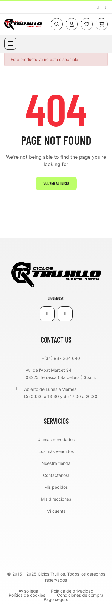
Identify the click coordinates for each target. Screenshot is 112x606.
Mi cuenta (56, 511)
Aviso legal (29, 591)
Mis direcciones (56, 499)
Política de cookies (27, 595)
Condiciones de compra (80, 595)
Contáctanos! (56, 475)
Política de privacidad (72, 591)
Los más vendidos (56, 451)
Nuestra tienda (56, 463)
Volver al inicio (56, 183)
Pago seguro (56, 599)
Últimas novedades (56, 439)
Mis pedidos (56, 487)
